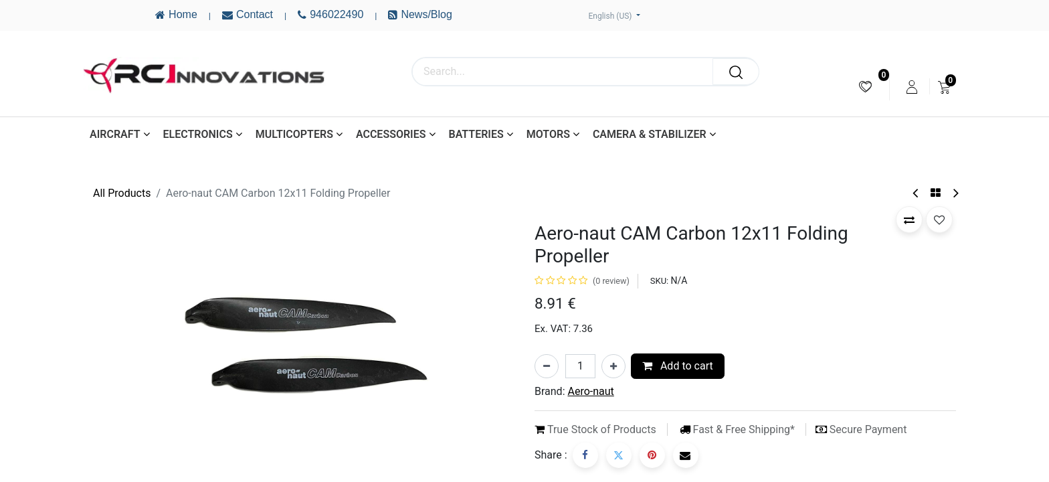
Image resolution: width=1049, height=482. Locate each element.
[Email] (685, 455)
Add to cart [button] (677, 365)
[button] (909, 219)
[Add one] (613, 366)
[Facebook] (585, 455)
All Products (122, 193)
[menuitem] (865, 86)
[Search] (735, 71)
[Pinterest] (652, 455)
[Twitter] (619, 455)
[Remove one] (547, 366)
